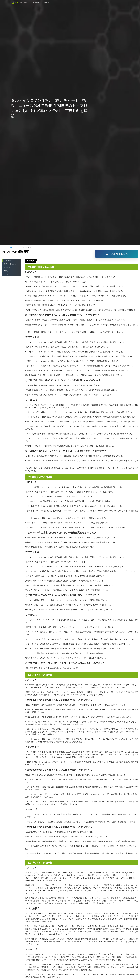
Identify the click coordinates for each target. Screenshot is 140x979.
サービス (7, 267)
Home (4, 248)
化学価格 (46, 3)
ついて (6, 274)
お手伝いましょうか (11, 264)
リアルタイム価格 (116, 253)
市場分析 (36, 3)
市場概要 (8, 260)
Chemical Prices (16, 248)
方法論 (6, 271)
